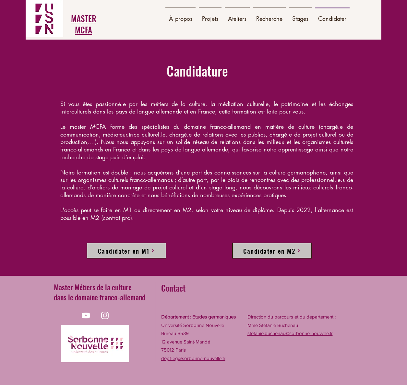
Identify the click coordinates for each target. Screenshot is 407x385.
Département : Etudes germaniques (198, 316)
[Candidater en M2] (272, 251)
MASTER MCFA (83, 24)
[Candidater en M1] (126, 251)
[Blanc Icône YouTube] (86, 315)
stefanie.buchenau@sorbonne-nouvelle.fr (290, 333)
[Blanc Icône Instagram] (105, 315)
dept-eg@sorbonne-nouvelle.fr (193, 358)
